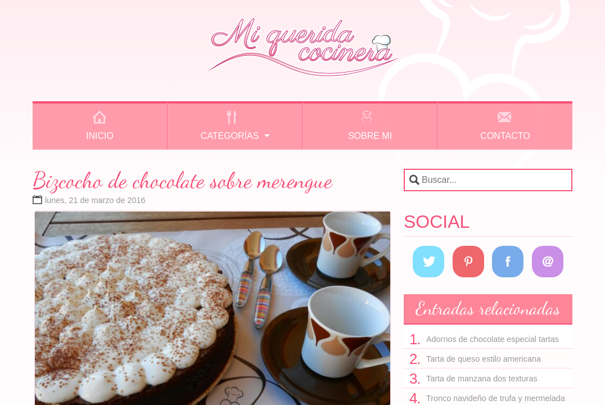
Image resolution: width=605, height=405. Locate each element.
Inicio (100, 136)
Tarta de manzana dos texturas (482, 378)
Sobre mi (370, 136)
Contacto (505, 136)
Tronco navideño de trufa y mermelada (495, 398)
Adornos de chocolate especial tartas (492, 339)
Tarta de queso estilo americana (483, 358)
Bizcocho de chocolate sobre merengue (182, 180)
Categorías (230, 136)
